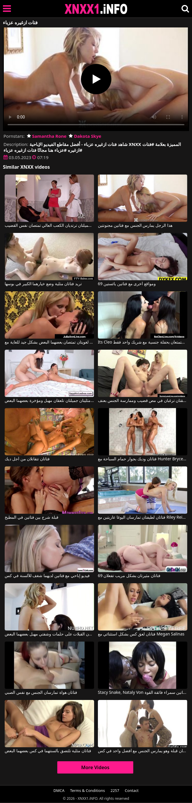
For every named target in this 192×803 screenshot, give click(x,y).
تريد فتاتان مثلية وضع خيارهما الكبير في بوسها (43, 284)
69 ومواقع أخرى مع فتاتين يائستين (127, 284)
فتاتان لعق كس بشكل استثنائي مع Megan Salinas (141, 634)
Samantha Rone (47, 136)
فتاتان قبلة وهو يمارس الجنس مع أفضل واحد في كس (142, 751)
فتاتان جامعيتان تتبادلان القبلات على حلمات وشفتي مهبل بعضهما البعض (49, 634)
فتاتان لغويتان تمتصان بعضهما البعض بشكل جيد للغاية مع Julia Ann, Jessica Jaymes (49, 342)
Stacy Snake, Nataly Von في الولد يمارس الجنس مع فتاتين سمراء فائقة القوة (142, 692)
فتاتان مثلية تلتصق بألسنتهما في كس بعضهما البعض (48, 751)
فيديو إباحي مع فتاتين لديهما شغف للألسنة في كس (47, 576)
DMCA (59, 790)
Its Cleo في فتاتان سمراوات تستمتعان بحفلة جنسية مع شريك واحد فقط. (142, 342)
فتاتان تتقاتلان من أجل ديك (27, 459)
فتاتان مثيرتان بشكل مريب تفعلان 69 (129, 576)
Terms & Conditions (87, 790)
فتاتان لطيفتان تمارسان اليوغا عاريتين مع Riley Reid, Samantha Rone (142, 517)
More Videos (95, 767)
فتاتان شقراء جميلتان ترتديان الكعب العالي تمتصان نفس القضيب (49, 225)
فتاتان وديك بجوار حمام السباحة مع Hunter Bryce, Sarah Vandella (142, 459)
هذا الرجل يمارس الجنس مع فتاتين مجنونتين (135, 225)
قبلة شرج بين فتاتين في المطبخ (31, 517)
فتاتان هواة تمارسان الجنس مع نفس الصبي (41, 692)
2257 (114, 790)
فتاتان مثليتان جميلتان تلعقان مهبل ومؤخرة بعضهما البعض (49, 400)
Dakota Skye (85, 136)
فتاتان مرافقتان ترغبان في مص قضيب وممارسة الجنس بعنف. (142, 400)
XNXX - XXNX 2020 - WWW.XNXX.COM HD (96, 9)
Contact (132, 790)
